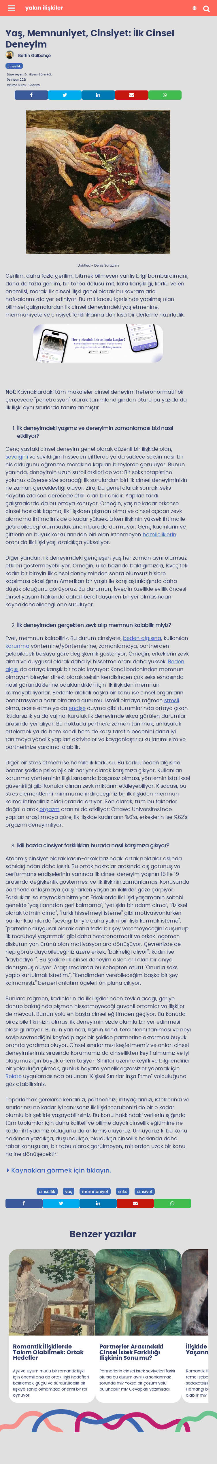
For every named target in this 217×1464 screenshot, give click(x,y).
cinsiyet (144, 1192)
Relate (13, 1076)
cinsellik (14, 66)
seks (122, 1192)
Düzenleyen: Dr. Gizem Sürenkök (29, 74)
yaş (68, 1192)
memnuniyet (95, 1192)
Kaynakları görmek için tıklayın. (59, 1170)
